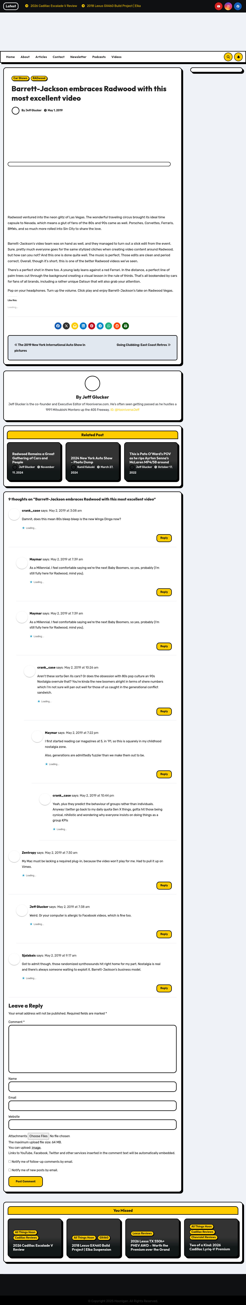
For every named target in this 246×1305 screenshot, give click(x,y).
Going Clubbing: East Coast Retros (143, 345)
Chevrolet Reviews (203, 1236)
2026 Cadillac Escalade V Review (33, 1246)
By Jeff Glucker (27, 110)
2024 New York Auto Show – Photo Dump (91, 460)
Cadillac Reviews (26, 1236)
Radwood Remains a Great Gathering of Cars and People (33, 458)
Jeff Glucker (95, 397)
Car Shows (20, 78)
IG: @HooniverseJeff (124, 410)
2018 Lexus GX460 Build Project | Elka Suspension (91, 1246)
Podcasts (99, 57)
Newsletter (78, 57)
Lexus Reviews (142, 1232)
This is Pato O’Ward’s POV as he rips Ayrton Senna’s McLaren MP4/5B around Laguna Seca (150, 460)
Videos (116, 57)
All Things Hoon (25, 1231)
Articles (41, 57)
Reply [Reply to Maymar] (164, 591)
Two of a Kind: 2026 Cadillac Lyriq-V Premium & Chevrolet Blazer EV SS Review (209, 1250)
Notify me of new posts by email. (35, 1169)
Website (14, 1115)
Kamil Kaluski (83, 467)
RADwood (39, 78)
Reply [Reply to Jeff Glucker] (164, 933)
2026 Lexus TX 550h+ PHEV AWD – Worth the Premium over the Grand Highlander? (150, 1246)
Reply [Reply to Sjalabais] (164, 987)
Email (12, 1097)
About (25, 57)
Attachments (17, 1135)
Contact (59, 57)
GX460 (104, 1236)
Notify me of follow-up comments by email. (42, 1161)
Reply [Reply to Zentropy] (164, 884)
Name (12, 1078)
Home (10, 57)
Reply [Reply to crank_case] (164, 537)
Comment (16, 1021)
